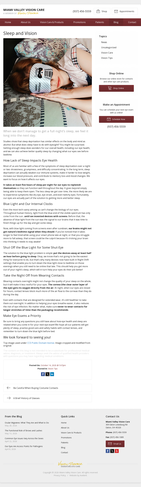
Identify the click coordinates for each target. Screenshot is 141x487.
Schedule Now (116, 119)
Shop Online (116, 88)
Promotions (79, 22)
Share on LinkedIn (52, 374)
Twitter (112, 451)
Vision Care (107, 52)
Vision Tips (53, 368)
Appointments (124, 11)
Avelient (83, 475)
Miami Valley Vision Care (70, 472)
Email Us (114, 443)
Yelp (117, 451)
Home (8, 22)
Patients (99, 22)
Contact (64, 452)
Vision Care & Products (52, 22)
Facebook (108, 451)
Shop (101, 11)
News (104, 42)
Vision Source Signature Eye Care (70, 464)
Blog (116, 22)
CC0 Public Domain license (40, 342)
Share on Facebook (43, 374)
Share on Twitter (47, 374)
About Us (25, 22)
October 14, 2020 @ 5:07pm (53, 365)
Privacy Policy (60, 475)
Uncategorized (108, 47)
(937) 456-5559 (82, 11)
